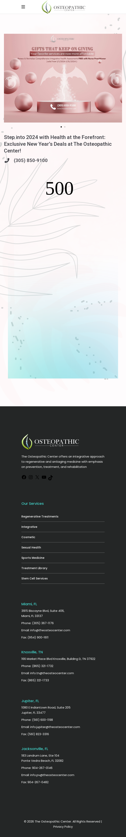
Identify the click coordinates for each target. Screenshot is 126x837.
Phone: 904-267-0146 (36, 768)
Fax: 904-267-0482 (35, 782)
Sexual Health (31, 547)
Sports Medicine (32, 558)
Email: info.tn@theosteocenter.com (47, 673)
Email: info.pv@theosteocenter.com (47, 775)
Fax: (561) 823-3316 (35, 734)
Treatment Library (34, 568)
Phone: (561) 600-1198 (37, 720)
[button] (8, 78)
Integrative (29, 527)
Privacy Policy (63, 826)
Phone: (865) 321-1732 (37, 666)
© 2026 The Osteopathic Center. (48, 821)
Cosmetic (28, 537)
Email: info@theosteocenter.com (45, 630)
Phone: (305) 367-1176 (37, 623)
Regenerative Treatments (39, 516)
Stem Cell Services (34, 578)
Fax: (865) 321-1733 (35, 680)
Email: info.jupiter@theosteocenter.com (50, 727)
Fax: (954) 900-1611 (35, 637)
